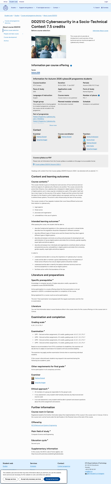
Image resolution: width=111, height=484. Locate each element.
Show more (53, 125)
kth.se (5, 2)
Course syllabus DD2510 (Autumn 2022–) (48, 164)
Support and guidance (9, 470)
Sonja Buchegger (42, 140)
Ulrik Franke (90, 146)
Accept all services (52, 479)
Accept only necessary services (31, 479)
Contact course (62, 470)
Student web (13, 2)
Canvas (32, 470)
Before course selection (11, 30)
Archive (6, 41)
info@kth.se (88, 471)
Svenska (105, 7)
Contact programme (64, 466)
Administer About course (100, 30)
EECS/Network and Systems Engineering (44, 425)
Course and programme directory (31, 15)
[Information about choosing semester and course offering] (71, 65)
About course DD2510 (50, 15)
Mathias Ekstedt (42, 136)
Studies (16, 15)
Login (106, 2)
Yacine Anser (91, 140)
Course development (10, 37)
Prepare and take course (11, 34)
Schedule (33, 466)
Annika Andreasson (92, 136)
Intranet (21, 2)
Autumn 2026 (35, 72)
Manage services (10, 479)
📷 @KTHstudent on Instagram (94, 473)
